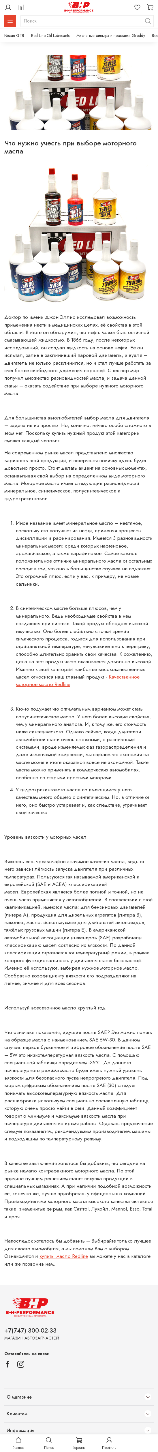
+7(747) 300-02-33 (30, 1330)
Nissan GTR (14, 35)
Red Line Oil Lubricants (50, 35)
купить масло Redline (64, 1256)
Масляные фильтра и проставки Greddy (110, 35)
